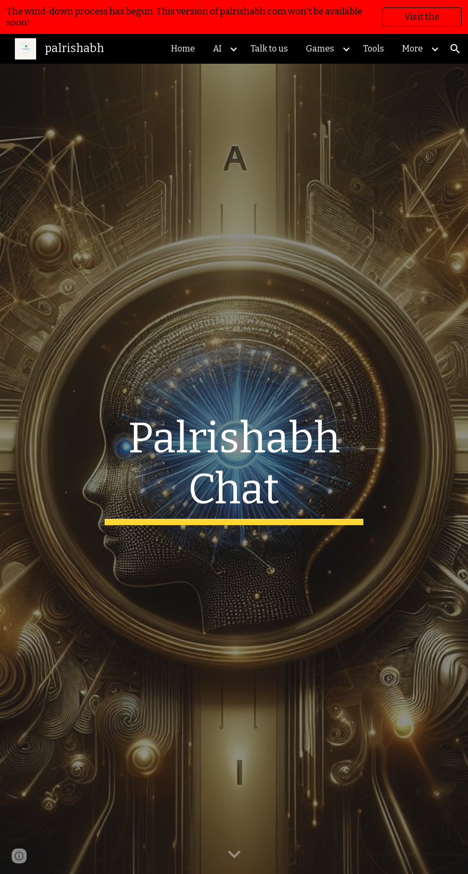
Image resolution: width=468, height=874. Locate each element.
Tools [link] (373, 49)
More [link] (412, 49)
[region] (234, 17)
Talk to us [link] (269, 49)
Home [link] (183, 49)
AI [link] (217, 49)
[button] (455, 49)
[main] (234, 468)
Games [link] (320, 49)
